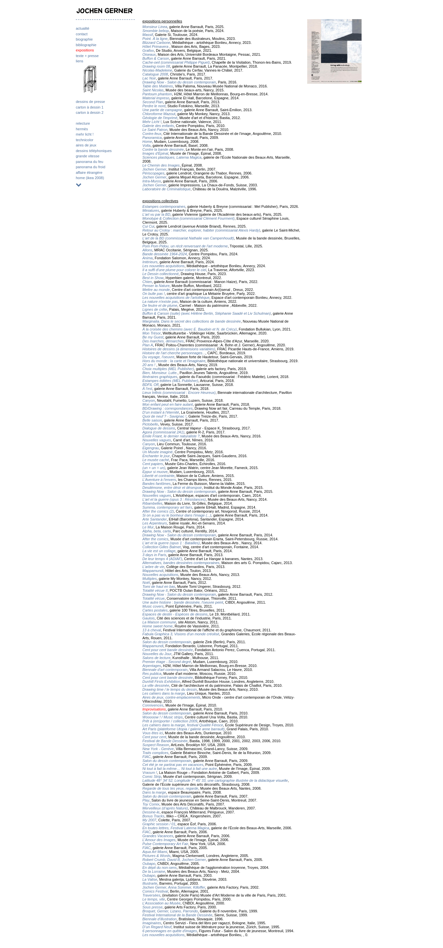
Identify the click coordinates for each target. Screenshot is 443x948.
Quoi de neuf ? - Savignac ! (164, 416)
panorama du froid (90, 167)
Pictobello (150, 424)
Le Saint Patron (154, 130)
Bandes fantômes (156, 484)
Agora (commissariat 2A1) (163, 432)
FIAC (146, 757)
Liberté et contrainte (158, 476)
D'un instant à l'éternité (160, 412)
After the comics (155, 539)
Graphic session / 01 (158, 824)
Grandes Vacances (157, 836)
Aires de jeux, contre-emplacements (171, 697)
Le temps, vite (153, 899)
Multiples (149, 579)
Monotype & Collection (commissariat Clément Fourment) (188, 218)
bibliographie (86, 45)
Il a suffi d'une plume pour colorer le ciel (174, 270)
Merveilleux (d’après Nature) (165, 808)
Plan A (147, 345)
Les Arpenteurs (154, 523)
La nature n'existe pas (160, 301)
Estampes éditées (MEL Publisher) (170, 381)
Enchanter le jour (156, 456)
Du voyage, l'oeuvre (158, 357)
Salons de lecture (156, 658)
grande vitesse (88, 156)
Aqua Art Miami (154, 852)
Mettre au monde (156, 290)
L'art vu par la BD (156, 214)
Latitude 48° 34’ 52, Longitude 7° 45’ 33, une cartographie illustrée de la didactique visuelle (215, 780)
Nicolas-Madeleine (157, 70)
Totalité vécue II (155, 590)
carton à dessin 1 (89, 107)
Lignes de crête (154, 309)
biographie (84, 39)
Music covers (152, 606)
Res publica (151, 674)
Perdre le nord (153, 106)
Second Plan (152, 102)
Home (147, 141)
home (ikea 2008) (90, 178)
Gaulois (148, 618)
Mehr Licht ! (151, 122)
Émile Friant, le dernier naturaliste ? (171, 436)
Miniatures (150, 210)
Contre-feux (151, 134)
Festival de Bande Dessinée (165, 741)
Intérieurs (150, 262)
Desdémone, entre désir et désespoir (172, 488)
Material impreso (155, 98)
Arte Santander (154, 519)
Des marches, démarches (163, 341)
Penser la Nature (156, 286)
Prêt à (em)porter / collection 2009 (169, 721)
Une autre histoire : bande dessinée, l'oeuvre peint (182, 602)
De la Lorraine (153, 871)
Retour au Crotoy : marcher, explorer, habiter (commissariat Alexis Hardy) (201, 230)
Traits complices (155, 753)
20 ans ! (149, 365)
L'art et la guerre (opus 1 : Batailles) (171, 543)
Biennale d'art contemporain (165, 670)
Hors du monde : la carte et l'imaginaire (173, 361)
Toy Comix (151, 804)
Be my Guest (152, 337)
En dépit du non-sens (159, 867)
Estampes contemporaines (163, 206)
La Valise (149, 879)
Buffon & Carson (155, 58)
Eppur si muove (154, 472)
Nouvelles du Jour (156, 654)
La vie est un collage (158, 551)
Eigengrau (150, 448)
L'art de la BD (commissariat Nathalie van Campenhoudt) (188, 238)
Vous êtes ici (152, 733)
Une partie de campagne (162, 110)
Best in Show (152, 278)
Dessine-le (151, 812)
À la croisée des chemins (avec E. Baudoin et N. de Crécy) (189, 329)
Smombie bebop (155, 31)
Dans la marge (154, 792)
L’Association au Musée (161, 903)
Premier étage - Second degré (166, 662)
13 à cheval (151, 630)
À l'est (147, 389)
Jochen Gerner (154, 169)
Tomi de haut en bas (158, 586)
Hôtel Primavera (155, 46)
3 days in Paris (154, 555)
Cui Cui (148, 226)
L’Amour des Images (158, 840)
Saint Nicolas (152, 90)
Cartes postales (154, 610)
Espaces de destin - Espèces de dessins (175, 614)
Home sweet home (157, 626)
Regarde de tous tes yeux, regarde (170, 788)
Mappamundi (152, 571)
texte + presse (87, 56)
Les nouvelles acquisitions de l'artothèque (175, 298)
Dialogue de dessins (158, 428)
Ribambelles (152, 503)
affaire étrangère (89, 172)
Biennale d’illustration (159, 919)
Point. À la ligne (154, 39)
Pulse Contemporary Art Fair (165, 844)
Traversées (151, 895)
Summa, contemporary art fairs (167, 507)
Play (145, 800)
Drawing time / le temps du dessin (169, 689)
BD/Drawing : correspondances (167, 408)
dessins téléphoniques (94, 151)
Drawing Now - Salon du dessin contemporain (179, 82)
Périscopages (153, 173)
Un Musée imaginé (157, 452)
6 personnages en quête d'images (169, 931)
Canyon (148, 400)
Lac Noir (149, 78)
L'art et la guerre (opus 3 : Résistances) (174, 499)
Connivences (152, 705)
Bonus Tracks (153, 816)
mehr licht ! (85, 134)
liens (79, 61)
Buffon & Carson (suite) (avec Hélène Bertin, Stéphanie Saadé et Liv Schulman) (206, 313)
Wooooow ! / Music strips (162, 717)
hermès (82, 129)
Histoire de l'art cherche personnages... (173, 353)
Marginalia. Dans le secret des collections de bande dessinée (191, 321)
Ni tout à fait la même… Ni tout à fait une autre (179, 769)
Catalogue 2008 (155, 74)
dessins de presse (90, 102)
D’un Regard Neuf (156, 927)
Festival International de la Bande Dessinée (177, 915)
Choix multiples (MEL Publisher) (168, 369)
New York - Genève (158, 749)
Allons (147, 250)
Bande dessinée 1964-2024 (164, 254)
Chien (147, 282)
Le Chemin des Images (161, 165)
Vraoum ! (149, 772)
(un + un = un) (153, 468)
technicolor (84, 140)
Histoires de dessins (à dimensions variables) (178, 349)
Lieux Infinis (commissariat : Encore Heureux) (179, 393)
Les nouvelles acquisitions (163, 266)
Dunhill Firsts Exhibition (161, 681)
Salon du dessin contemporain (166, 642)
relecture (83, 123)
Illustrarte (149, 883)
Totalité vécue (153, 598)
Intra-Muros (151, 181)
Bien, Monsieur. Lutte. (160, 373)
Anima (147, 258)
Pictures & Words (156, 856)
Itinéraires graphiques (159, 377)
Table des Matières (157, 86)
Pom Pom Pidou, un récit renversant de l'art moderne (185, 246)
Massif (147, 35)
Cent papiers (152, 464)
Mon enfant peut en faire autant (167, 404)
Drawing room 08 (156, 66)
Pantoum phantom (157, 94)
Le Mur (148, 527)
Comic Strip (151, 776)
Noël (146, 583)
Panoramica (152, 138)
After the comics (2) (158, 511)
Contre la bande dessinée (163, 149)
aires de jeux (86, 145)
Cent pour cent (154, 737)
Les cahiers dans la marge (163, 693)
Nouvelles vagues (156, 440)
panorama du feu (89, 162)
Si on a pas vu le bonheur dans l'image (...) (176, 515)
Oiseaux (149, 54)
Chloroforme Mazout (158, 114)
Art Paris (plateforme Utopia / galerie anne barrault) (183, 729)
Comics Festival (155, 891)
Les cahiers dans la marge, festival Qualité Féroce (182, 725)
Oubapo (148, 864)
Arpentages (151, 666)
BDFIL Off (150, 385)
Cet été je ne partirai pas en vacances (172, 765)
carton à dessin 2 (89, 112)
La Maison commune (159, 622)
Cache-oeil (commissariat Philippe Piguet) (176, 62)
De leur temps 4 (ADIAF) (162, 559)
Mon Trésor (151, 333)
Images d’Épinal (155, 153)
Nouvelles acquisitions (160, 575)
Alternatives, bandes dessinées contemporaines (181, 563)
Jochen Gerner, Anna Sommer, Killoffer (173, 887)
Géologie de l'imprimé (159, 118)
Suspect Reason (155, 745)
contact (81, 34)
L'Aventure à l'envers (159, 480)
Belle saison (152, 420)
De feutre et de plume (159, 305)
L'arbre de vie (153, 567)
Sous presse (152, 907)
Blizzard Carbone (156, 43)
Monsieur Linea (154, 27)
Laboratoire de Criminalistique (166, 189)
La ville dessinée (155, 685)
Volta (146, 145)
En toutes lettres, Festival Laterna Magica (175, 828)
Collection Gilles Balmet (161, 547)
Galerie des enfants (158, 126)
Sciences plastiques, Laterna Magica (171, 157)
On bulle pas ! (153, 294)
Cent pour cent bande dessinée (167, 650)
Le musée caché (155, 460)
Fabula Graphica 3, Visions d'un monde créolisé (180, 634)
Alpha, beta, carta (156, 531)
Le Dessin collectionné (160, 274)
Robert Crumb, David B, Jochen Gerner (174, 860)
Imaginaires (151, 923)
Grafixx (148, 50)
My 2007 (149, 820)
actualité (82, 28)
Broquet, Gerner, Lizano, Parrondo (170, 911)
